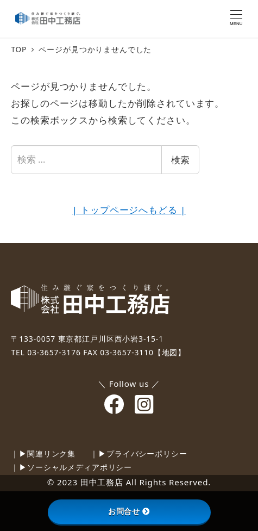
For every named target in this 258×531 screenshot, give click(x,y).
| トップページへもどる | (129, 209)
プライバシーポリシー (146, 453)
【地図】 (170, 352)
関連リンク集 (51, 453)
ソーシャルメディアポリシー (79, 467)
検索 (180, 159)
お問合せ (129, 511)
